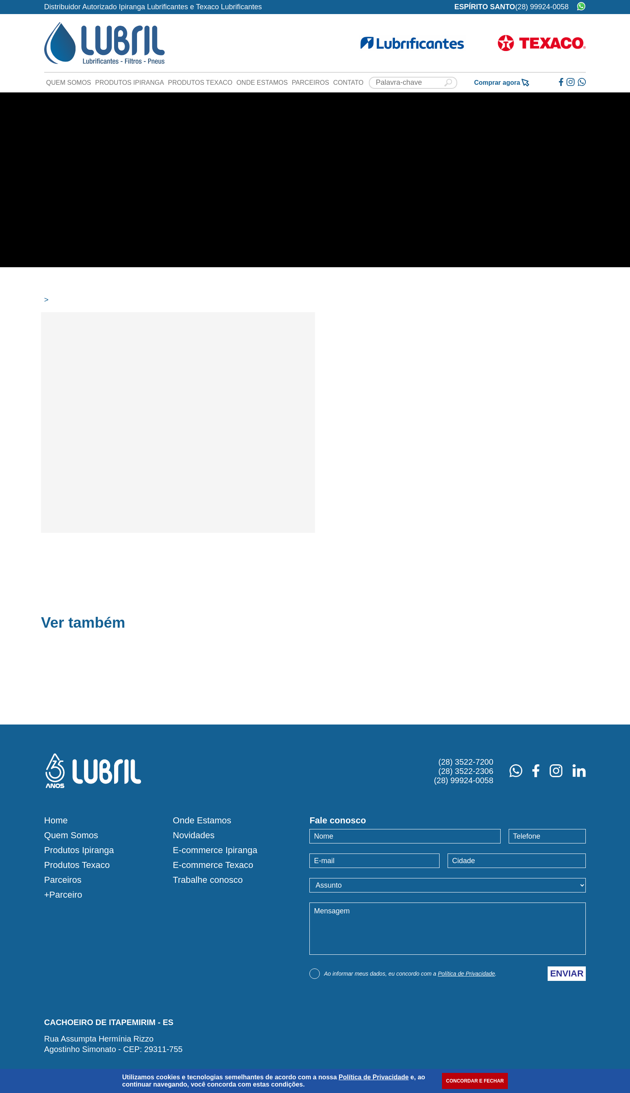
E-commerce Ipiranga (215, 850)
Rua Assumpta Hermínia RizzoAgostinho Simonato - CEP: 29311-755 (113, 1044)
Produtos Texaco (200, 82)
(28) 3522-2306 (465, 771)
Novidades (194, 835)
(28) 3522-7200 (465, 761)
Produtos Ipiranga (129, 82)
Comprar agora (501, 82)
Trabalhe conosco (208, 880)
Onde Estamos (262, 82)
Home (56, 820)
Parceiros (310, 82)
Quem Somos (68, 82)
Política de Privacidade (466, 973)
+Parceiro (63, 894)
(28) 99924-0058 (542, 7)
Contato (348, 82)
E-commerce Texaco (213, 865)
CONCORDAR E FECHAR (475, 1081)
